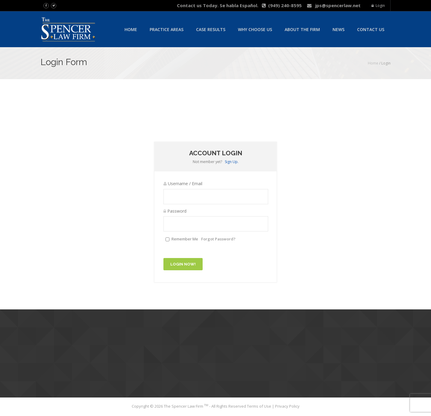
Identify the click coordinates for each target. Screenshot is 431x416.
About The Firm (302, 29)
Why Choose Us (255, 29)
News (339, 29)
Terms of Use (259, 406)
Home (131, 29)
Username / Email (182, 183)
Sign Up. (232, 161)
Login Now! (183, 264)
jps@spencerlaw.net (334, 5)
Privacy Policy (287, 406)
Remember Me (185, 239)
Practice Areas (166, 29)
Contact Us (370, 29)
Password (174, 211)
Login (378, 5)
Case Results (210, 29)
